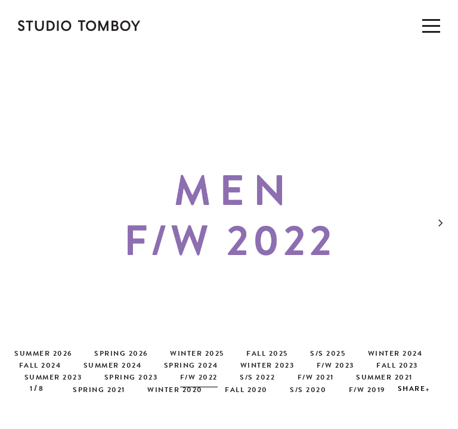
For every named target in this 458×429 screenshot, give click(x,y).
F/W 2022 (199, 378)
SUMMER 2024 (112, 366)
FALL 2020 (246, 390)
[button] (446, 219)
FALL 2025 (267, 354)
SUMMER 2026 (43, 354)
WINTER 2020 (175, 390)
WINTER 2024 (395, 354)
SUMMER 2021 (384, 378)
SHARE (412, 389)
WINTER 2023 (267, 366)
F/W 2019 (367, 390)
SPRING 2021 (99, 390)
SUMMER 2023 (53, 378)
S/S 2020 (308, 390)
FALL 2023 (397, 366)
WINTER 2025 (197, 354)
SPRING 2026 (121, 354)
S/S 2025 (327, 354)
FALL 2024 (40, 366)
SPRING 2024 (191, 366)
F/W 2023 (335, 366)
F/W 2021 (316, 378)
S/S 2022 (257, 378)
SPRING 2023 (131, 378)
